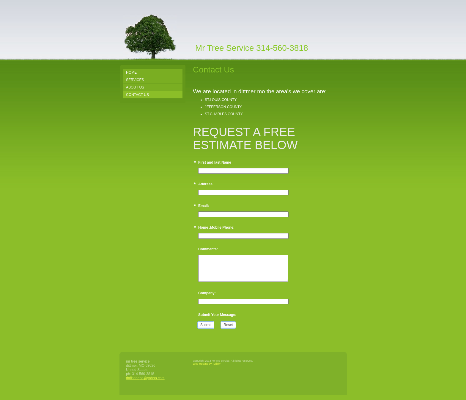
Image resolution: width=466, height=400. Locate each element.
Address (205, 184)
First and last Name (214, 162)
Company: (207, 293)
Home (131, 72)
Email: (203, 206)
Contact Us (137, 95)
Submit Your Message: (217, 315)
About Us (135, 87)
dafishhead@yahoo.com (145, 378)
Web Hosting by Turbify (207, 363)
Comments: (208, 249)
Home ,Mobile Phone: (216, 227)
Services (135, 80)
